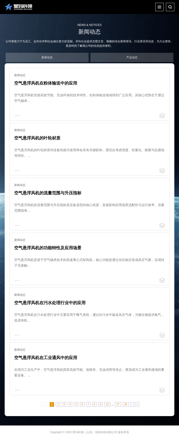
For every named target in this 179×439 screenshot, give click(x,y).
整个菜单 (159, 7)
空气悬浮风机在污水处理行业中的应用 (50, 302)
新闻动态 (47, 57)
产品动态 (132, 57)
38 (125, 404)
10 (107, 404)
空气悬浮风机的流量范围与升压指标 (47, 193)
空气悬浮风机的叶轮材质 (37, 138)
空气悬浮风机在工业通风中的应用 (45, 357)
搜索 (170, 7)
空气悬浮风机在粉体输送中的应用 (45, 83)
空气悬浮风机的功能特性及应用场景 (47, 248)
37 (117, 404)
